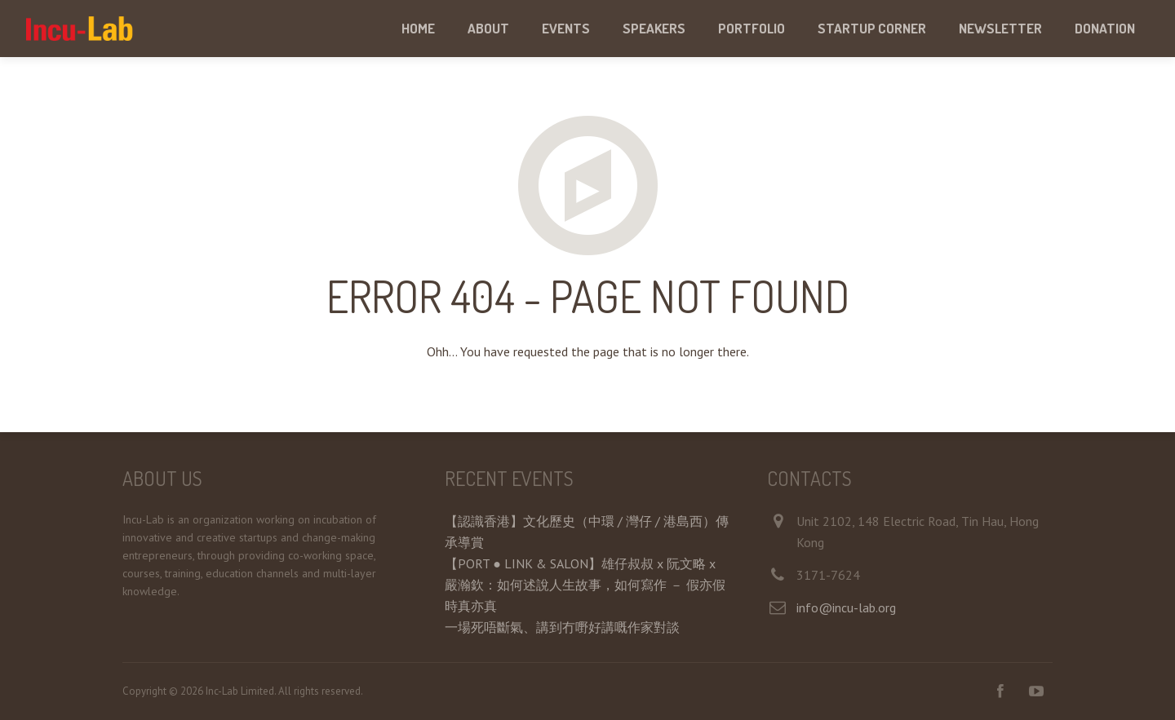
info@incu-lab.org (846, 607)
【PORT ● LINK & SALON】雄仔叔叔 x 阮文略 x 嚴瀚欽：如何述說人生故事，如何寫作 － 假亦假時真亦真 (585, 584)
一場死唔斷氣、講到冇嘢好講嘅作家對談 (562, 627)
